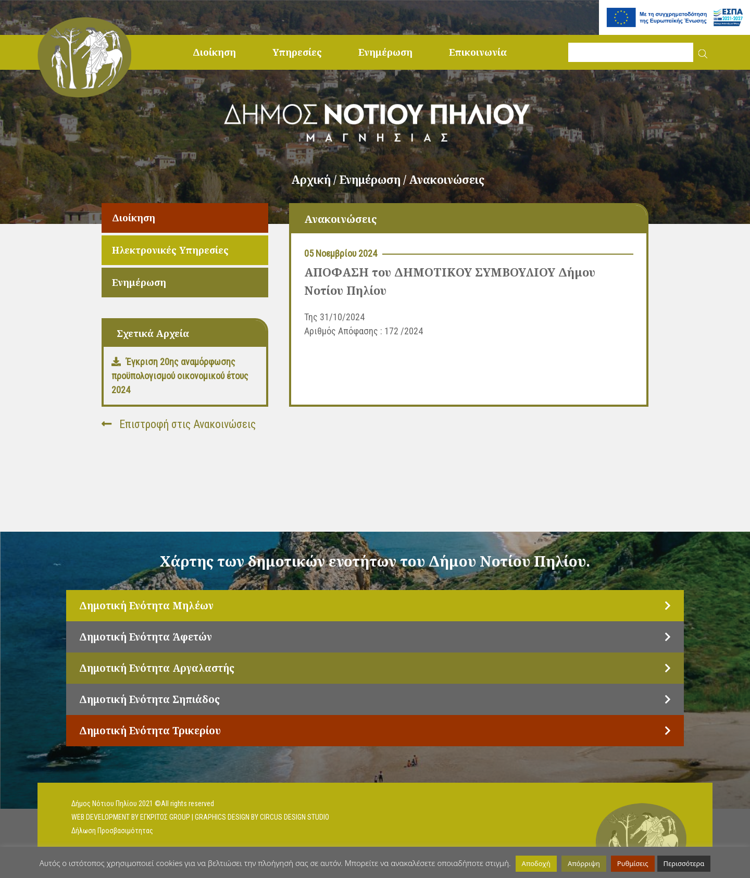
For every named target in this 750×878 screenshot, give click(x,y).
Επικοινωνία (478, 52)
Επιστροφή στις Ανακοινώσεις (179, 424)
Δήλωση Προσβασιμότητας (112, 830)
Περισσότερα (684, 863)
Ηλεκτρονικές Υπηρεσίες (170, 250)
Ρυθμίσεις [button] (632, 863)
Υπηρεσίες (297, 52)
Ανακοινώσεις (446, 179)
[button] (702, 52)
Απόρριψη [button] (584, 863)
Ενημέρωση (385, 52)
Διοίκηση (214, 52)
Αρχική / (315, 179)
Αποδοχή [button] (536, 863)
